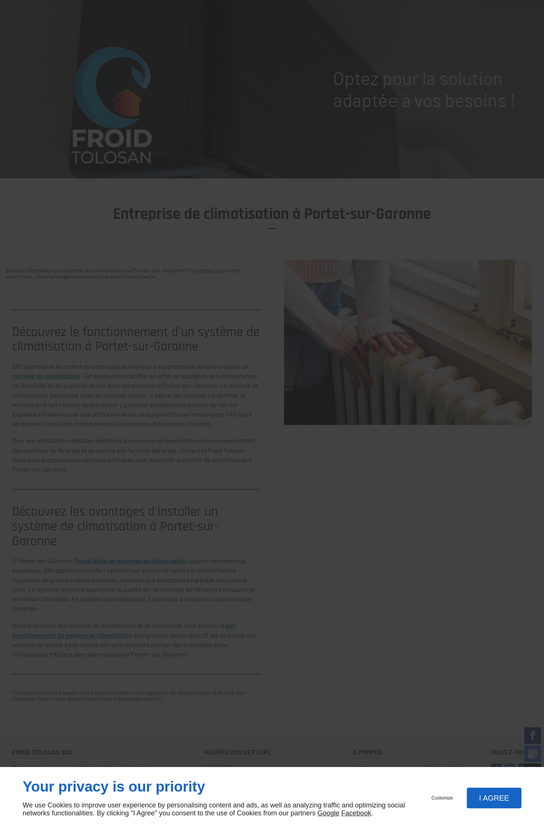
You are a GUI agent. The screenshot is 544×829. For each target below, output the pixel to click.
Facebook (356, 813)
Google (328, 813)
